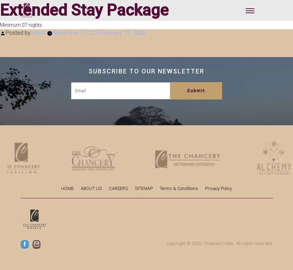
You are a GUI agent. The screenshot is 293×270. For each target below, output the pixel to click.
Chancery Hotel (218, 243)
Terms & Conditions (179, 188)
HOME (67, 188)
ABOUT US (91, 188)
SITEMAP (144, 188)
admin (38, 33)
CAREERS (118, 188)
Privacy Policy (218, 188)
